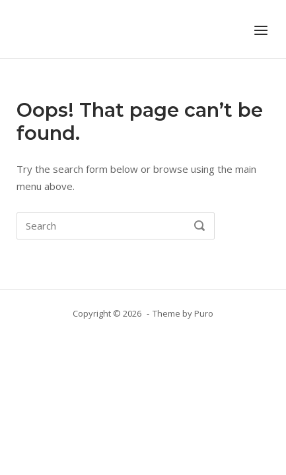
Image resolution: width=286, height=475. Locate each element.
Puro (203, 313)
